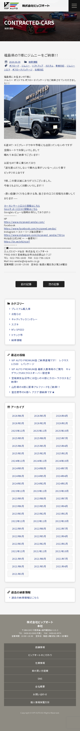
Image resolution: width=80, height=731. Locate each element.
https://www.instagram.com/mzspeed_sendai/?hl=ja (34, 235)
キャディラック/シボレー (24, 319)
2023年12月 (18, 491)
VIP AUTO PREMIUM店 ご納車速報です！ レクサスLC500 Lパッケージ (40, 362)
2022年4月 (62, 536)
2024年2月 (40, 483)
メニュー (74, 6)
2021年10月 (62, 551)
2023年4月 (62, 506)
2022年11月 (40, 521)
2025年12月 (18, 430)
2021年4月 (62, 566)
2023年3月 (18, 513)
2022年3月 (18, 543)
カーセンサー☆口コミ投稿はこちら (22, 205)
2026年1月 (62, 423)
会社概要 (40, 686)
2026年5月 (40, 415)
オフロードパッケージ (22, 69)
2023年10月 (62, 491)
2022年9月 (18, 528)
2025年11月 (40, 430)
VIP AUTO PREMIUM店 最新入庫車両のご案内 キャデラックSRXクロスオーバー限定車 (40, 371)
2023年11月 (40, 491)
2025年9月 (18, 438)
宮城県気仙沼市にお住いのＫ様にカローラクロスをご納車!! (41, 380)
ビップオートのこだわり (40, 655)
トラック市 (17, 335)
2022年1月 (62, 543)
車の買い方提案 (40, 670)
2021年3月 (18, 573)
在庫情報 (40, 662)
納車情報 (33, 61)
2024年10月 (62, 460)
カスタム (49, 65)
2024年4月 (62, 476)
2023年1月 (62, 513)
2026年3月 (18, 423)
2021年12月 (18, 551)
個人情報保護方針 (40, 702)
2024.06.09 (14, 61)
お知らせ (16, 314)
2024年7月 (62, 468)
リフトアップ (37, 65)
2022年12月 (18, 521)
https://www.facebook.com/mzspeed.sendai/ (30, 228)
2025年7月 (62, 438)
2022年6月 (18, 536)
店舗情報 (40, 647)
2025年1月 (62, 453)
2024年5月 (40, 476)
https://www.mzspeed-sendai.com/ (24, 222)
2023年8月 (40, 498)
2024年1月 (62, 483)
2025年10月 (62, 430)
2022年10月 (62, 521)
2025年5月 (40, 445)
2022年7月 (62, 528)
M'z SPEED (17, 329)
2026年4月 (62, 415)
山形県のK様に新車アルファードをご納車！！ (35, 387)
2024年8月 (40, 468)
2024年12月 (18, 460)
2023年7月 (62, 498)
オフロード (14, 65)
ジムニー (25, 65)
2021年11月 (40, 551)
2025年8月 (40, 438)
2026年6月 (18, 415)
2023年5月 (40, 506)
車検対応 (60, 65)
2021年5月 (40, 566)
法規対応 (39, 69)
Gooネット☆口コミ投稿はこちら (21, 208)
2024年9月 (18, 468)
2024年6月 (18, 476)
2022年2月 (40, 543)
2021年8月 (40, 558)
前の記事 (26, 284)
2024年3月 (18, 483)
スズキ (15, 324)
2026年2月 (40, 423)
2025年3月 (18, 453)
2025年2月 (40, 453)
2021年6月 (18, 566)
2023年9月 (18, 498)
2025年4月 (62, 445)
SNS (40, 678)
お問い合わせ (40, 694)
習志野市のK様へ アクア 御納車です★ (33, 392)
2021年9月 (18, 558)
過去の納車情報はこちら (25, 597)
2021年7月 (62, 558)
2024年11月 (40, 460)
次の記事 (53, 284)
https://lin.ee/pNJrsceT (17, 241)
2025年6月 (18, 445)
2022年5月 (40, 536)
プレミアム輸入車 (21, 309)
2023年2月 (40, 513)
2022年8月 (40, 528)
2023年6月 (18, 506)
